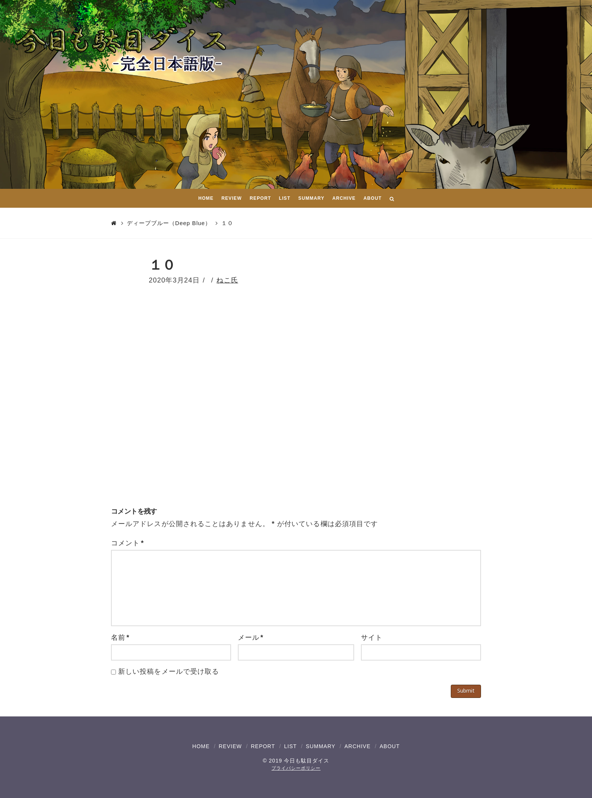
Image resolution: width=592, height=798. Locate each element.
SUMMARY (320, 746)
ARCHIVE (357, 746)
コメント (127, 543)
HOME (201, 746)
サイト (371, 637)
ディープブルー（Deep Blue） (169, 223)
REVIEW (230, 746)
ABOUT (389, 746)
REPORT (263, 746)
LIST (290, 746)
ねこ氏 (227, 280)
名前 (120, 637)
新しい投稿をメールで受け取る (168, 671)
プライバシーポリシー (296, 768)
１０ (227, 223)
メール (251, 637)
